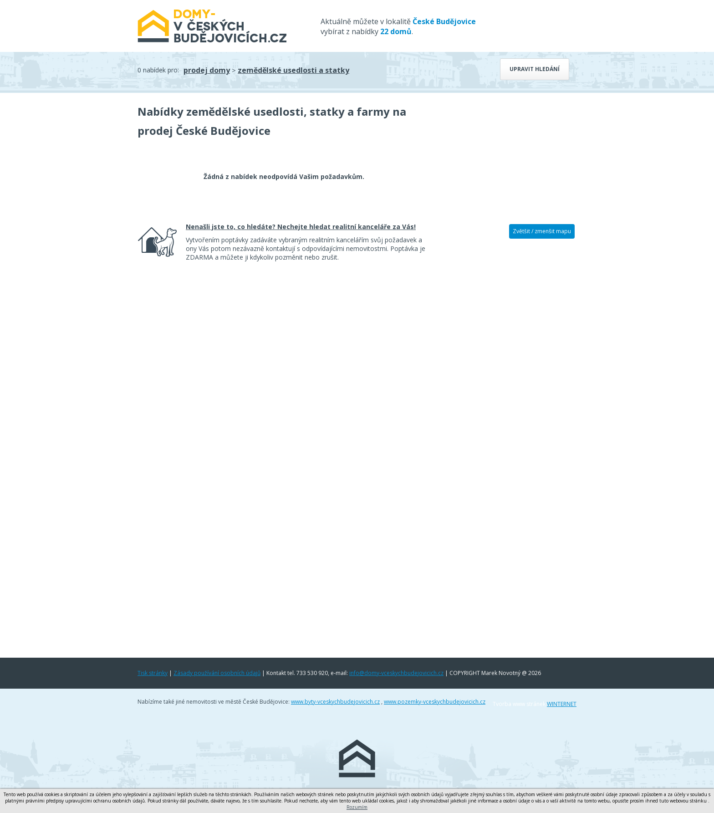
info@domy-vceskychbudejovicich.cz (396, 673)
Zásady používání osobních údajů (216, 673)
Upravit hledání (535, 69)
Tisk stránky (153, 673)
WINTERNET (561, 704)
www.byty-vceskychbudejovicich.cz (335, 702)
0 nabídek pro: (158, 70)
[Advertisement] (507, 385)
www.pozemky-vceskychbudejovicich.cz (434, 702)
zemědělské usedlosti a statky (293, 70)
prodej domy (207, 70)
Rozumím (357, 807)
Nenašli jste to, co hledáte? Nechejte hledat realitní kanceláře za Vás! (301, 226)
